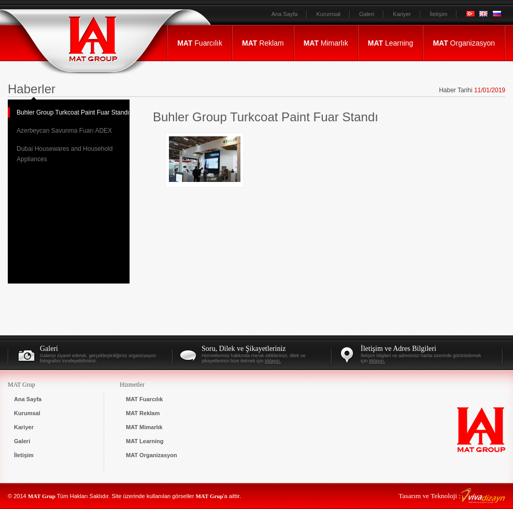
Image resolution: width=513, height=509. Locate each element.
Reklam (263, 43)
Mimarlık (326, 43)
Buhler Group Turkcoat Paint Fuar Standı (73, 112)
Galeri (366, 14)
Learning (391, 43)
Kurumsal (328, 14)
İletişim (438, 14)
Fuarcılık (199, 43)
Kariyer (402, 14)
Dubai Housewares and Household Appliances (64, 154)
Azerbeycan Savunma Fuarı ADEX (64, 130)
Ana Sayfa (285, 14)
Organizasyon (464, 43)
